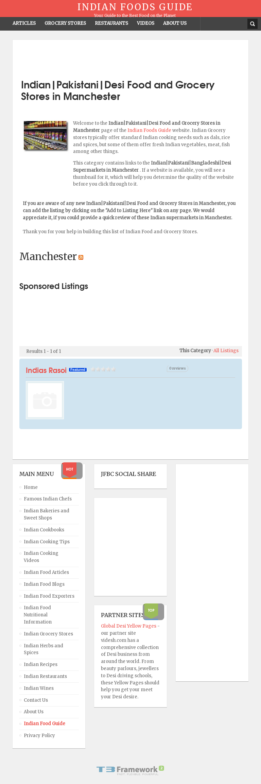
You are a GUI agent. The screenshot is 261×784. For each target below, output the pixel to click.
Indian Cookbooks (44, 530)
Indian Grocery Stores (48, 634)
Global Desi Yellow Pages (129, 626)
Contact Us (36, 700)
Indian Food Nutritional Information (38, 615)
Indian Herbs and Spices (43, 649)
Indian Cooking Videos (41, 556)
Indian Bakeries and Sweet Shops (46, 514)
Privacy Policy (39, 735)
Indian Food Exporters (49, 596)
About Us (34, 712)
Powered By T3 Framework (130, 770)
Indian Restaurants (45, 676)
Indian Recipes (40, 664)
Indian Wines (39, 688)
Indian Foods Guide (149, 130)
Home (31, 487)
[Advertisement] (130, 57)
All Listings (226, 351)
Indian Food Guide (44, 724)
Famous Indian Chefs (48, 499)
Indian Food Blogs (44, 584)
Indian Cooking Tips (47, 542)
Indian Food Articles (46, 572)
